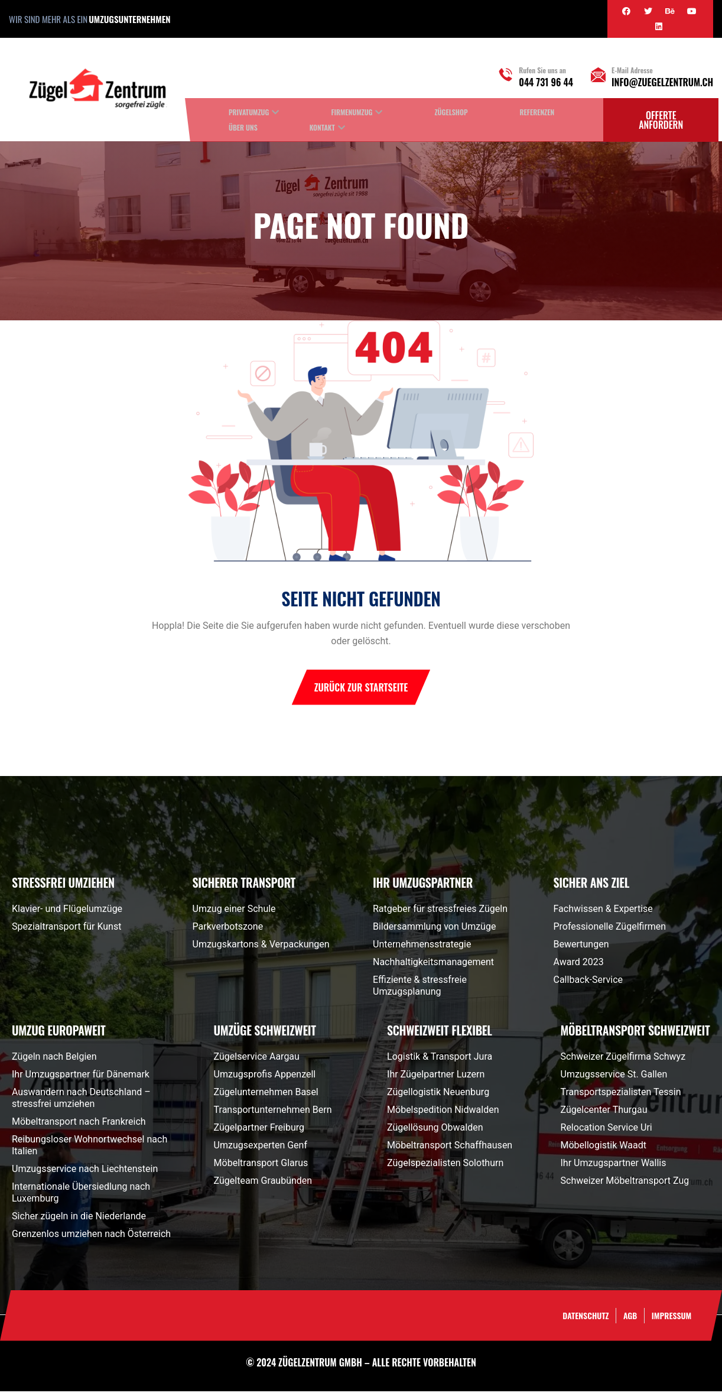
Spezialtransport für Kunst (66, 931)
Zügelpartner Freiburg (259, 1132)
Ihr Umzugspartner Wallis (613, 1167)
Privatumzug (249, 112)
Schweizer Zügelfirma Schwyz (623, 1061)
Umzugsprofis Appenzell (265, 1079)
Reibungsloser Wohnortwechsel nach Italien (89, 1149)
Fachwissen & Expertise (603, 913)
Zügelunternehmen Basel (266, 1096)
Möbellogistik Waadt (603, 1149)
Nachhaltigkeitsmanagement (433, 966)
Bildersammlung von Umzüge (434, 931)
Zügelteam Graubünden (263, 1185)
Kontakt (322, 127)
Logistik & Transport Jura (439, 1061)
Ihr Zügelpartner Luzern (435, 1079)
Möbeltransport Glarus (261, 1167)
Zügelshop (450, 112)
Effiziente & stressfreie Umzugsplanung (420, 990)
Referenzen (537, 112)
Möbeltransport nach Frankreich (79, 1126)
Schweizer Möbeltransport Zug (625, 1185)
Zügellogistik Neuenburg (438, 1096)
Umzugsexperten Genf (260, 1149)
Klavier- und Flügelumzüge (67, 913)
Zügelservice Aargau (257, 1061)
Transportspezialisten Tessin (621, 1096)
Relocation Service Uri (606, 1132)
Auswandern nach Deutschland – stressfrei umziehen (81, 1102)
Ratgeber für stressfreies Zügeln (440, 913)
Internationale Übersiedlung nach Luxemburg (81, 1197)
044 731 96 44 (546, 82)
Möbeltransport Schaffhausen (449, 1149)
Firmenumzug (351, 112)
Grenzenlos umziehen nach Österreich (91, 1238)
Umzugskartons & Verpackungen (261, 949)
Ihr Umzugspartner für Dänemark (80, 1079)
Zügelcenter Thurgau (604, 1114)
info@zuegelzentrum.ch (662, 82)
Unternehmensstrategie (422, 949)
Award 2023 (579, 966)
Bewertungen (581, 949)
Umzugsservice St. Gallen (614, 1079)
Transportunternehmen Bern (273, 1114)
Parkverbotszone (228, 931)
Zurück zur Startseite (361, 692)
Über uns (243, 127)
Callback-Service (588, 984)
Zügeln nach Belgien (54, 1061)
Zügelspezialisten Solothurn (445, 1167)
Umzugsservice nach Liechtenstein (85, 1173)
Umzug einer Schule (234, 913)
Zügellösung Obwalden (435, 1132)
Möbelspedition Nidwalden (443, 1114)
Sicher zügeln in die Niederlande (79, 1220)
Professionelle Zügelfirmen (610, 931)
